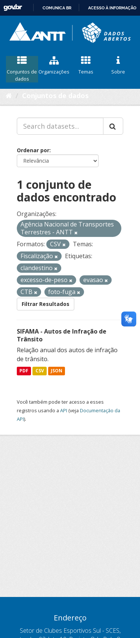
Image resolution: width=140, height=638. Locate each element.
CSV (39, 371)
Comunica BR (57, 7)
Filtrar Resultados (45, 303)
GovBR (12, 7)
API (63, 410)
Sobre (118, 65)
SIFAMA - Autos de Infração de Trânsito (61, 335)
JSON (56, 371)
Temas (86, 65)
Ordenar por (33, 150)
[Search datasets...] (60, 126)
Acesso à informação (112, 7)
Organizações (54, 65)
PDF (23, 371)
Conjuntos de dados (22, 69)
